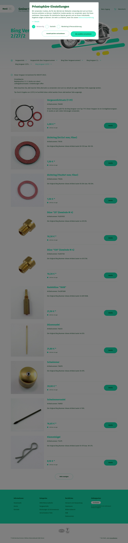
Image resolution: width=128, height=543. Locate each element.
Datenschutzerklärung (86, 17)
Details (35, 22)
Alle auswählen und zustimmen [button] (83, 33)
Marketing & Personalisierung (71, 26)
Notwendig (40, 26)
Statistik (53, 26)
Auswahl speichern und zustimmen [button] (54, 33)
